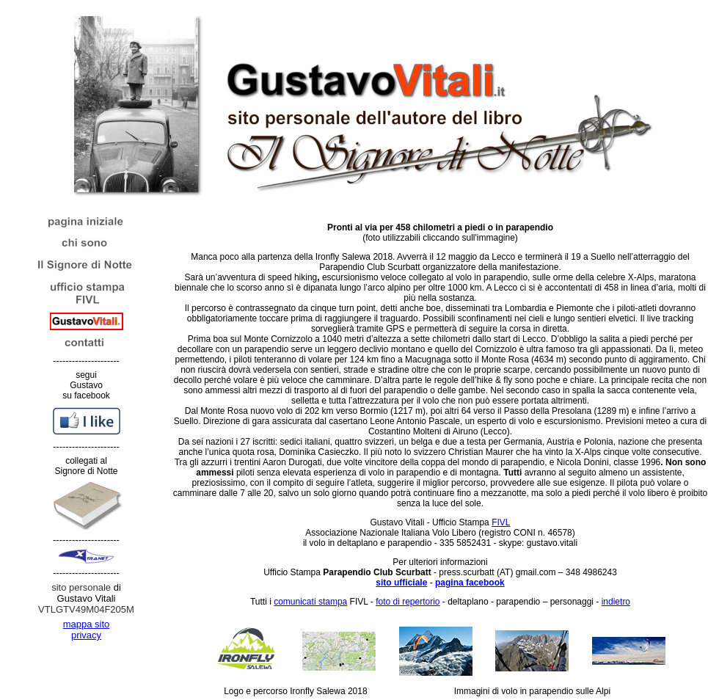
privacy (86, 635)
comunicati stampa (310, 602)
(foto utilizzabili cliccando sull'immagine (440, 232)
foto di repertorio (407, 602)
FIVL (501, 522)
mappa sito (86, 624)
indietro (616, 602)
